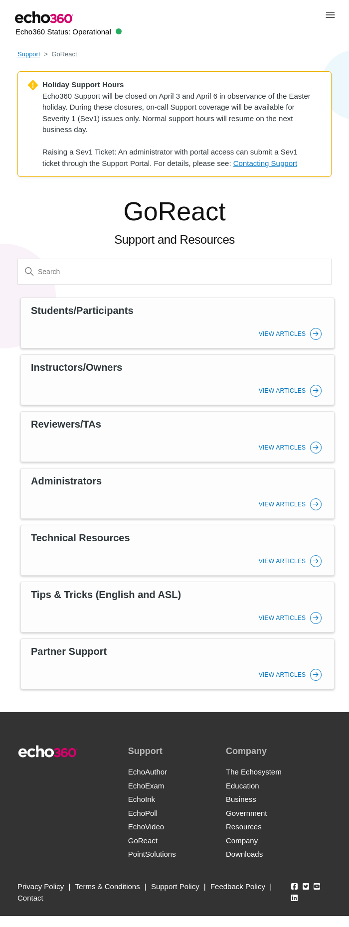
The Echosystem (254, 772)
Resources (244, 826)
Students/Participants (82, 310)
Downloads (244, 854)
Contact (30, 898)
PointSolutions (152, 854)
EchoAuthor (147, 772)
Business (241, 799)
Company (242, 840)
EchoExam (146, 785)
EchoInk (141, 799)
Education (242, 785)
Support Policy (175, 886)
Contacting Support (265, 163)
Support (28, 54)
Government (246, 813)
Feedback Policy (237, 886)
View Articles (290, 333)
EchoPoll (143, 813)
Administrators (66, 480)
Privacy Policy (40, 886)
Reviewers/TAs (66, 424)
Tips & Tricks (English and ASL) (106, 594)
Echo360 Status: (68, 31)
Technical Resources (80, 537)
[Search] (174, 271)
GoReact (143, 840)
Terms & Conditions (107, 886)
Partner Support (69, 651)
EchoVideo (146, 826)
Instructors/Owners (76, 367)
